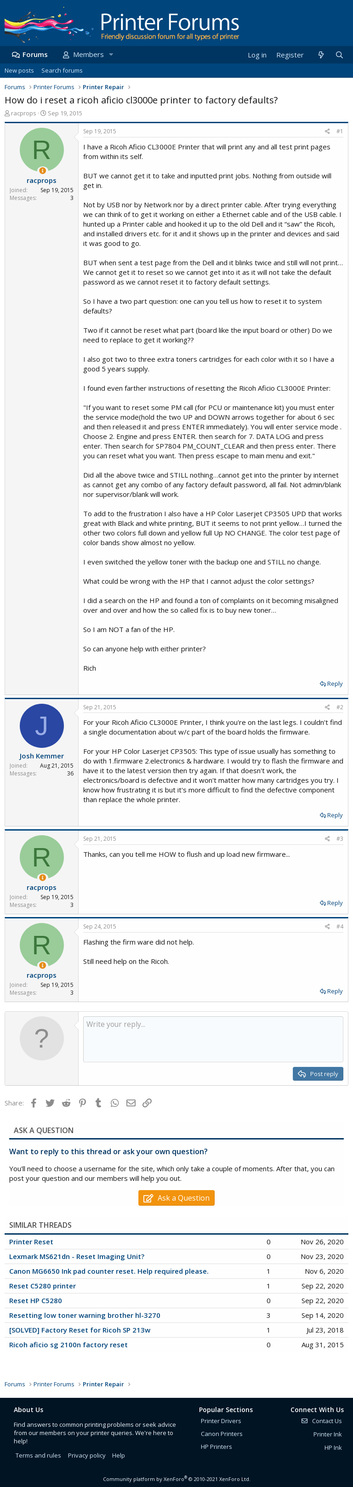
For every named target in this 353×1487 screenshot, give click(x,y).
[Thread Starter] (42, 171)
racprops (23, 113)
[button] (110, 54)
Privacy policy (87, 1455)
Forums (35, 54)
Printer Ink (327, 1434)
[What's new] (321, 54)
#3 (339, 839)
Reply (335, 683)
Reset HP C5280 (35, 1300)
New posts (19, 70)
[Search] (339, 54)
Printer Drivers (221, 1421)
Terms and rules (38, 1455)
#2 (339, 707)
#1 (339, 131)
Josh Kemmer (42, 755)
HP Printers (216, 1446)
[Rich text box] (213, 1039)
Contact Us (321, 1421)
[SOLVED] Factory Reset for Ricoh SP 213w (79, 1329)
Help (118, 1455)
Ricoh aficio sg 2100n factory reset (68, 1344)
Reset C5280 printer (42, 1285)
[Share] (327, 131)
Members (88, 54)
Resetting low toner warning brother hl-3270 (84, 1315)
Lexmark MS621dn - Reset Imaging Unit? (76, 1256)
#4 (339, 926)
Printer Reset (31, 1241)
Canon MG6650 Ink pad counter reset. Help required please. (109, 1271)
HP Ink (333, 1447)
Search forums (62, 70)
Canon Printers (222, 1434)
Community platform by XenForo (177, 1479)
